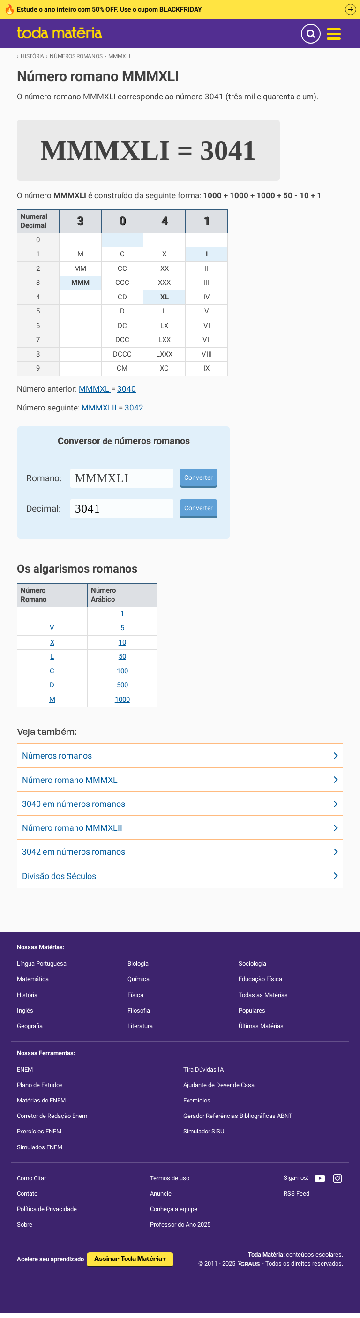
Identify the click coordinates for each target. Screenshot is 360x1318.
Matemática (33, 979)
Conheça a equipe (173, 1209)
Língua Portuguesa (42, 963)
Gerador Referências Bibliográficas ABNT (237, 1115)
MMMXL (95, 389)
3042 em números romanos (73, 851)
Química (139, 979)
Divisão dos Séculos (59, 876)
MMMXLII (100, 407)
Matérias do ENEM (41, 1100)
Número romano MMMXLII (72, 828)
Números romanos (57, 755)
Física (135, 994)
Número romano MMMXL (70, 780)
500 (122, 685)
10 (122, 642)
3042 (134, 407)
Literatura (140, 1025)
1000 (122, 699)
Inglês (25, 1010)
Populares (252, 1010)
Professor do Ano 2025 (180, 1224)
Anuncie (161, 1193)
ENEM (25, 1069)
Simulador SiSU (203, 1131)
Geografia (30, 1025)
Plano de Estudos (40, 1084)
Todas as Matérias (263, 994)
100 (122, 671)
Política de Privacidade (47, 1209)
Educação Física (260, 979)
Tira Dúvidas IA (203, 1069)
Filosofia (139, 1010)
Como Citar (31, 1178)
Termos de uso (169, 1178)
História (27, 994)
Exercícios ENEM (39, 1131)
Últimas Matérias (261, 1025)
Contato (27, 1193)
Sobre (24, 1224)
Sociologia (252, 963)
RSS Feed (296, 1193)
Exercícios (196, 1100)
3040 (126, 389)
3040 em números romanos (73, 804)
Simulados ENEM (39, 1147)
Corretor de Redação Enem (52, 1115)
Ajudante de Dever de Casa (219, 1084)
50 (122, 656)
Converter (198, 477)
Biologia (138, 963)
